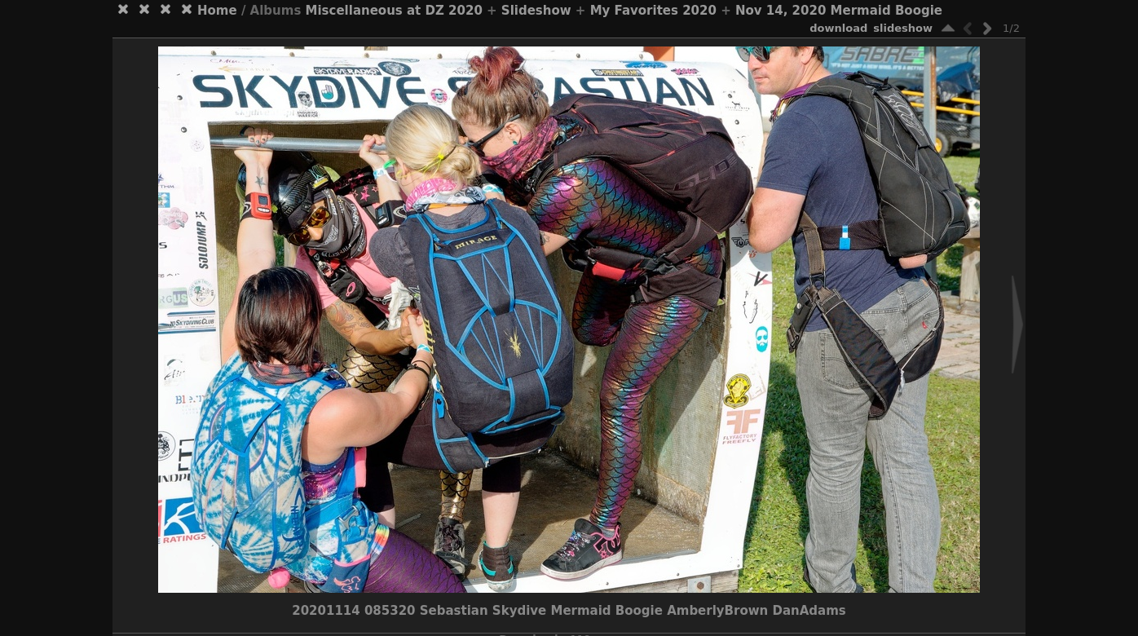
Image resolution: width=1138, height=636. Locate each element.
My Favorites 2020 (653, 10)
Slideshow (536, 10)
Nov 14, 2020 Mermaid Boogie (838, 10)
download (838, 28)
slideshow (903, 28)
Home (217, 10)
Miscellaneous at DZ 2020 (394, 10)
